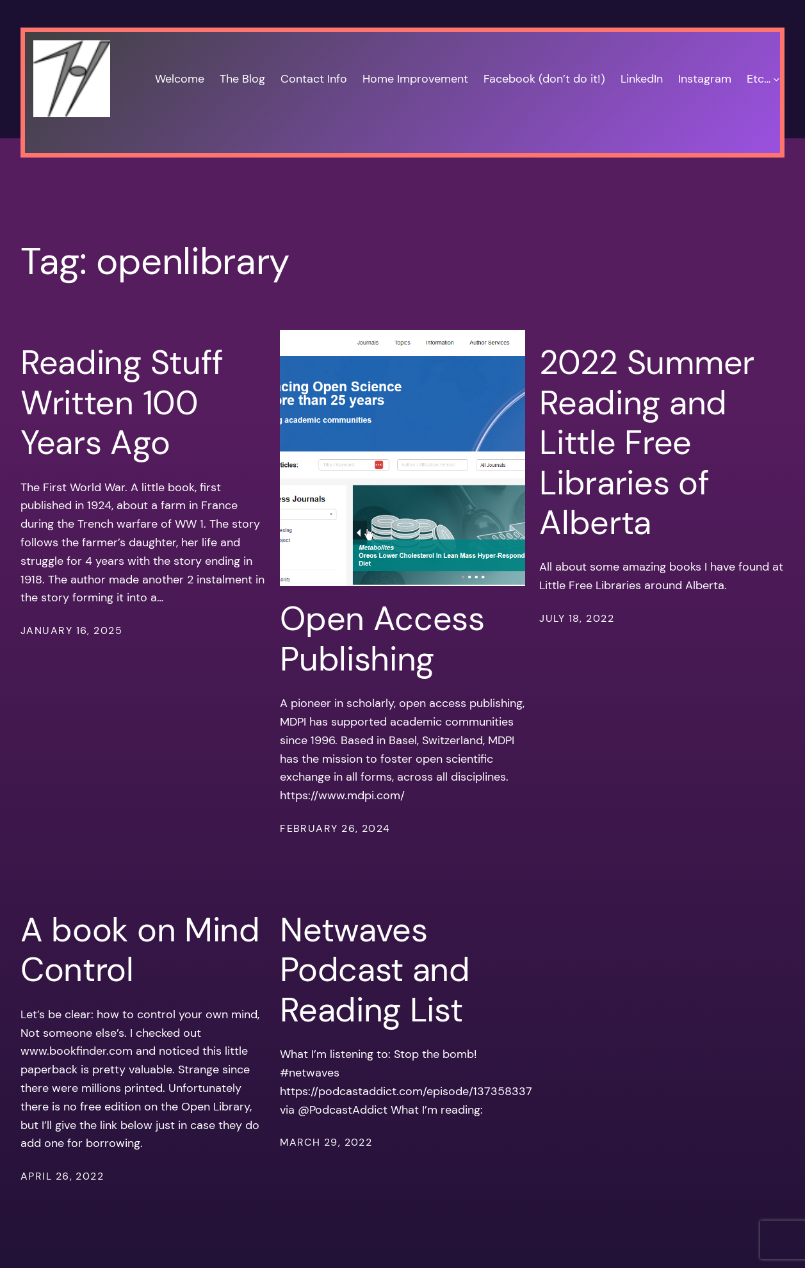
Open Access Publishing (382, 639)
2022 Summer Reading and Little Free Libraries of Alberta (646, 442)
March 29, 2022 (326, 1142)
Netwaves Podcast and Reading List (375, 970)
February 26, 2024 (335, 828)
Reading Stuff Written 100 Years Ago (122, 402)
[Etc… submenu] (776, 79)
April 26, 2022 (62, 1176)
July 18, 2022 (576, 618)
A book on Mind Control (140, 950)
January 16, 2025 (71, 630)
